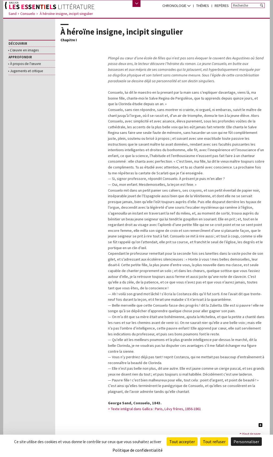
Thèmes (202, 5)
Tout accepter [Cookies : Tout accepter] (182, 441)
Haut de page (249, 433)
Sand (13, 13)
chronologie (176, 5)
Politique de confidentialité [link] (138, 450)
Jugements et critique (26, 71)
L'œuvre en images (24, 50)
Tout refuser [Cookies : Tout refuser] (214, 441)
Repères (222, 5)
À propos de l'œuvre (25, 64)
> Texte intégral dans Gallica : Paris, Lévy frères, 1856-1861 (154, 408)
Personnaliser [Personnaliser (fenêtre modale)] (246, 441)
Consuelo (27, 13)
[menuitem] (176, 6)
